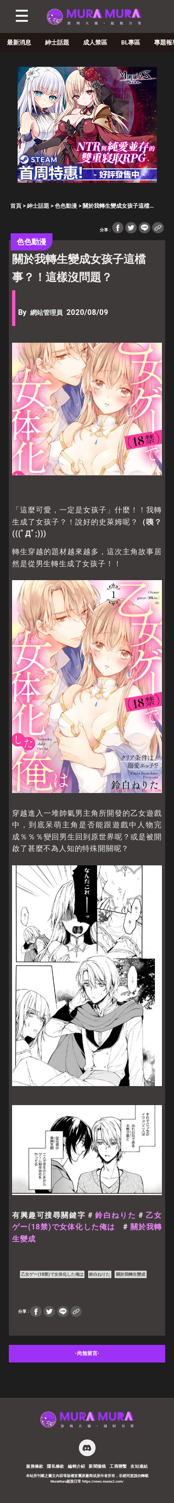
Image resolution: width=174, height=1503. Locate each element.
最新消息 (19, 42)
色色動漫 (66, 206)
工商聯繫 (118, 1466)
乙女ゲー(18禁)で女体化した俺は (52, 1274)
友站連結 (139, 1466)
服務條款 (35, 1466)
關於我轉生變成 (130, 1274)
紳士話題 (57, 42)
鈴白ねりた (115, 1215)
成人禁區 (95, 42)
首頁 (15, 206)
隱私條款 (55, 1466)
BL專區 (130, 42)
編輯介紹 (76, 1466)
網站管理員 (46, 313)
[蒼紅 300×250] (87, 180)
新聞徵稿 (97, 1466)
